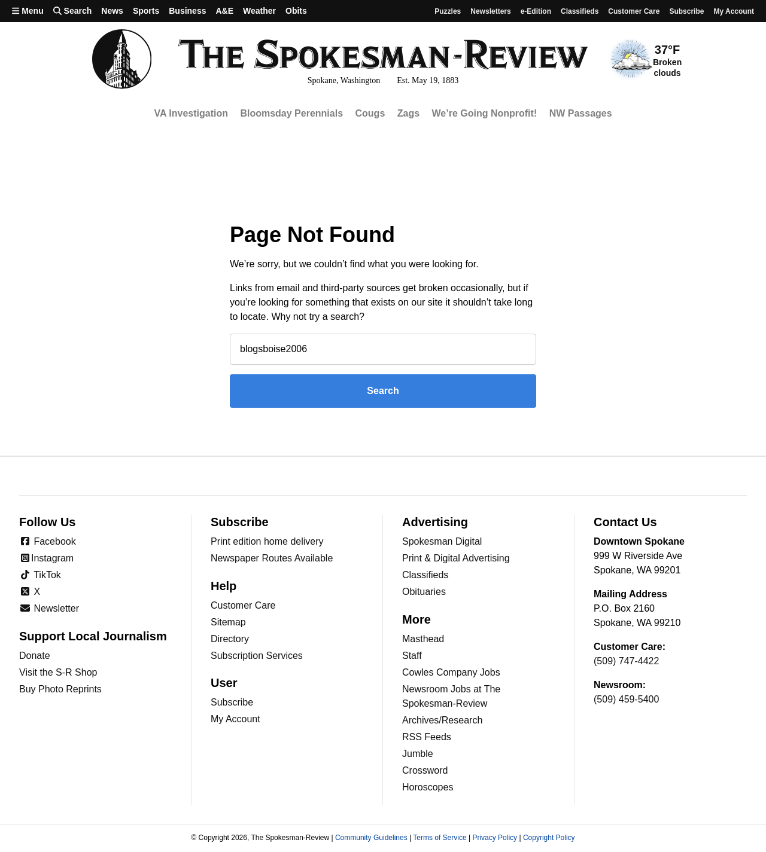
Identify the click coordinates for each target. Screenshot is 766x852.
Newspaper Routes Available (272, 558)
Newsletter (49, 608)
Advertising (435, 522)
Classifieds (579, 11)
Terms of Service (439, 837)
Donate (34, 656)
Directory (230, 639)
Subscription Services (257, 656)
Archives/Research (442, 720)
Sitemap (228, 622)
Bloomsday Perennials (291, 113)
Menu (28, 11)
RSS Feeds (426, 737)
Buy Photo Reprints (60, 689)
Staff (412, 656)
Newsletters (490, 11)
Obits (296, 11)
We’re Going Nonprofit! (484, 113)
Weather (259, 11)
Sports (146, 11)
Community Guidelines (371, 837)
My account (733, 11)
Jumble (417, 754)
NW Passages (580, 113)
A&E (224, 11)
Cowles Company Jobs (451, 672)
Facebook (47, 541)
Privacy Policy (494, 837)
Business (187, 11)
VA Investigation (191, 113)
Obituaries (424, 592)
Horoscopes (427, 787)
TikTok (40, 575)
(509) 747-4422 (626, 661)
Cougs (370, 113)
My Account (235, 719)
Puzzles (447, 11)
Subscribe (686, 11)
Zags (408, 113)
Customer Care (633, 11)
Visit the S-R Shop (58, 672)
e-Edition (536, 11)
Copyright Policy (549, 837)
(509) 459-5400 (626, 699)
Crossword (425, 770)
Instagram (46, 558)
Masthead (423, 639)
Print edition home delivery (267, 541)
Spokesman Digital (442, 541)
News (112, 11)
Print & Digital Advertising (456, 558)
